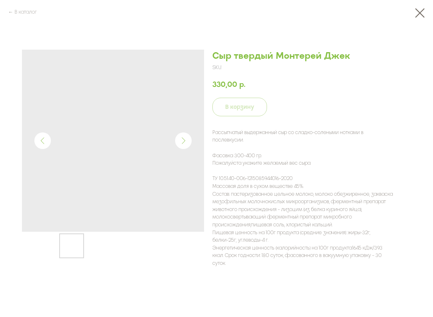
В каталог (25, 12)
